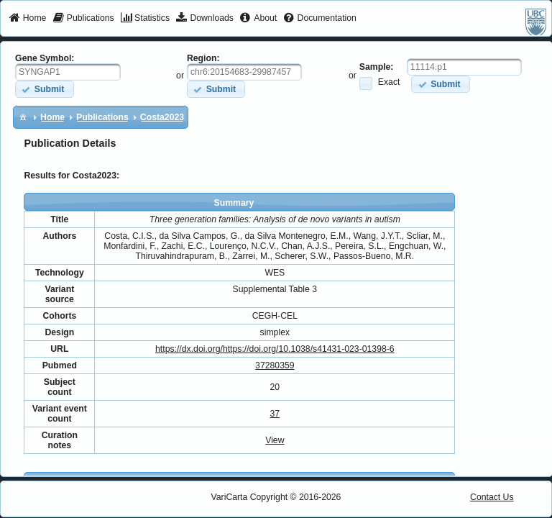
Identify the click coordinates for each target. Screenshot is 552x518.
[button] (44, 89)
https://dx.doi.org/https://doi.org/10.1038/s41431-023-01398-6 (275, 349)
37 (275, 414)
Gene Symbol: (44, 58)
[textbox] (68, 72)
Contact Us (492, 497)
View (274, 440)
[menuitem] (28, 19)
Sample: (376, 67)
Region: (203, 58)
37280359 (274, 365)
